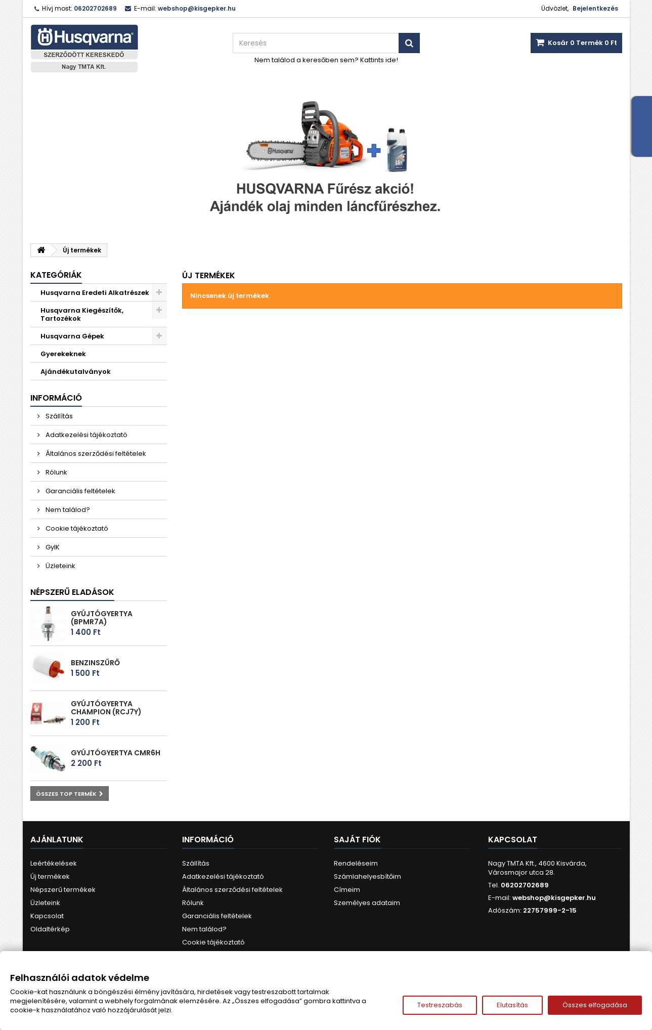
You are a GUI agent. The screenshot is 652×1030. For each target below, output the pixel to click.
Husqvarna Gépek (72, 336)
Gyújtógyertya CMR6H (115, 753)
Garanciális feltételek (79, 491)
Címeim (347, 889)
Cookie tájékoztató (76, 528)
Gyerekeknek (63, 354)
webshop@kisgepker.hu (554, 898)
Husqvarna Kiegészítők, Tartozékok (81, 314)
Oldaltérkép (50, 929)
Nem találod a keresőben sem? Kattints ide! (326, 60)
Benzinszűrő (95, 663)
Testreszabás (439, 1005)
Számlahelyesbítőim (367, 876)
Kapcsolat (47, 916)
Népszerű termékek (63, 889)
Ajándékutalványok (75, 371)
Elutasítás (512, 1005)
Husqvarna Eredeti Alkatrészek (94, 292)
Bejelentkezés (595, 8)
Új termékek (50, 876)
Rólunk (55, 472)
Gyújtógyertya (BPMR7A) (102, 618)
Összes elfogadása (594, 1005)
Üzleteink (59, 566)
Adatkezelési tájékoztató (85, 435)
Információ (56, 398)
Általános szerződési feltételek (95, 453)
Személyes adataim (367, 903)
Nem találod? (67, 509)
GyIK (52, 547)
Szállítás (58, 416)
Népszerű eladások (72, 592)
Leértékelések (53, 863)
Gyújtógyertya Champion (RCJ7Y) (106, 708)
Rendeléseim (356, 863)
